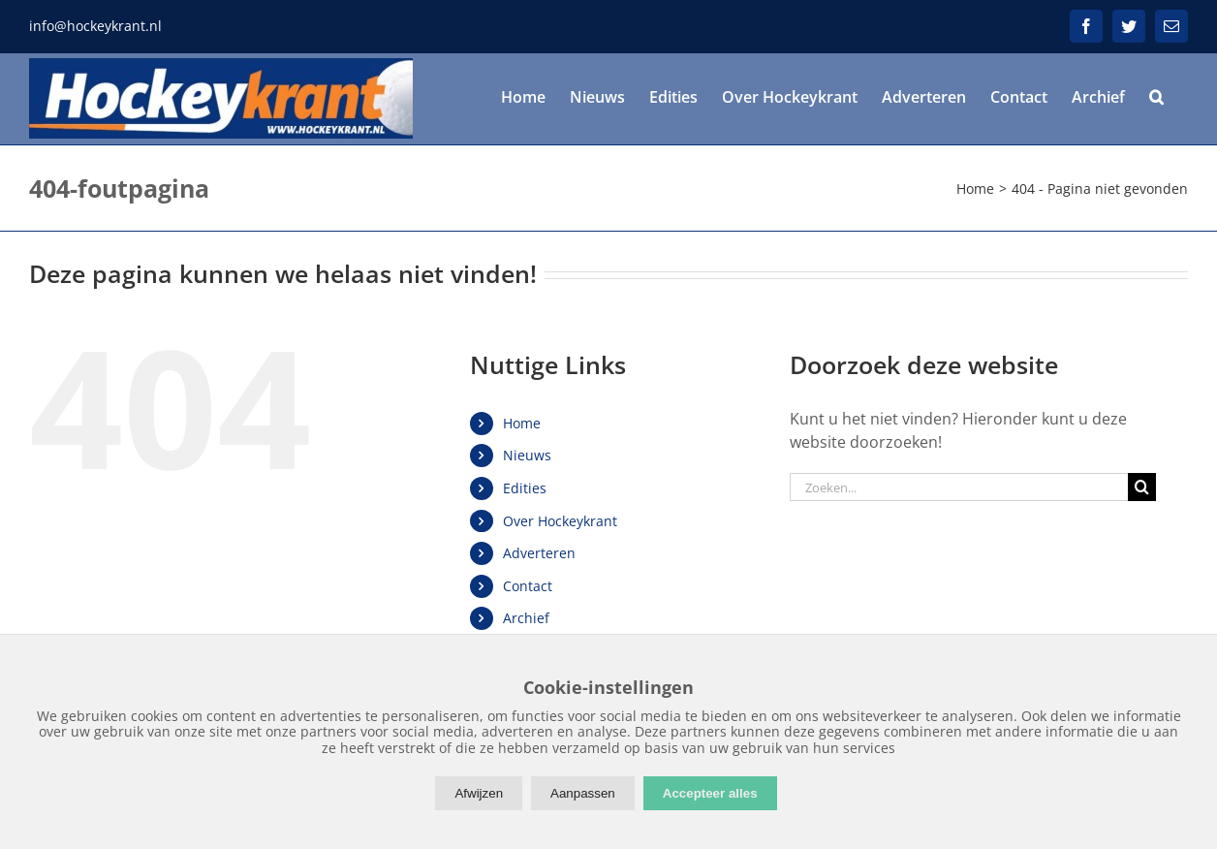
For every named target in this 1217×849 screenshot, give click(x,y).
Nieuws (527, 455)
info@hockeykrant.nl (95, 25)
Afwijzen (478, 793)
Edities (524, 488)
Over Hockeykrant (560, 521)
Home (522, 423)
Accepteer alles (710, 793)
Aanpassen (582, 793)
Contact (527, 586)
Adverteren (539, 553)
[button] (1156, 97)
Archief (526, 618)
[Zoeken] (1142, 487)
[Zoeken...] (959, 487)
